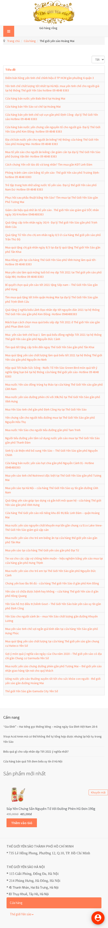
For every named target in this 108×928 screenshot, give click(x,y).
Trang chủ (13, 41)
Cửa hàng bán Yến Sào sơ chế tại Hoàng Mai (33, 106)
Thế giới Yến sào (22, 914)
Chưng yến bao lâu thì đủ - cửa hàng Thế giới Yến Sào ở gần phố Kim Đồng (52, 583)
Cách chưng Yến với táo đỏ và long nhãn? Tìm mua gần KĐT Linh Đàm (48, 164)
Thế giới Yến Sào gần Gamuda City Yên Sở (31, 691)
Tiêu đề (10, 70)
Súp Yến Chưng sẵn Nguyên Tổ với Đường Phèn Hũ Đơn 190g (51, 808)
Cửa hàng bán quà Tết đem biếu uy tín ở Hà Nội (32, 761)
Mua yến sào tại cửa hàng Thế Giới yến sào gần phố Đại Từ (42, 550)
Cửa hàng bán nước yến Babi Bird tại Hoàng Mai (35, 98)
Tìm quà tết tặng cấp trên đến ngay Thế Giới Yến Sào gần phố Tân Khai (49, 347)
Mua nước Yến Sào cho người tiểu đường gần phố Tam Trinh (43, 430)
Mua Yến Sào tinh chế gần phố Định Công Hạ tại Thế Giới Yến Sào (46, 409)
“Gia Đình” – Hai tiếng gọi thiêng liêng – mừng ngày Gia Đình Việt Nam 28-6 (50, 727)
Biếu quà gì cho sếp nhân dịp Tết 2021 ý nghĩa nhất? (36, 751)
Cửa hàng (30, 41)
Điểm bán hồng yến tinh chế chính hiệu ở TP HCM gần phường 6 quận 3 (49, 78)
